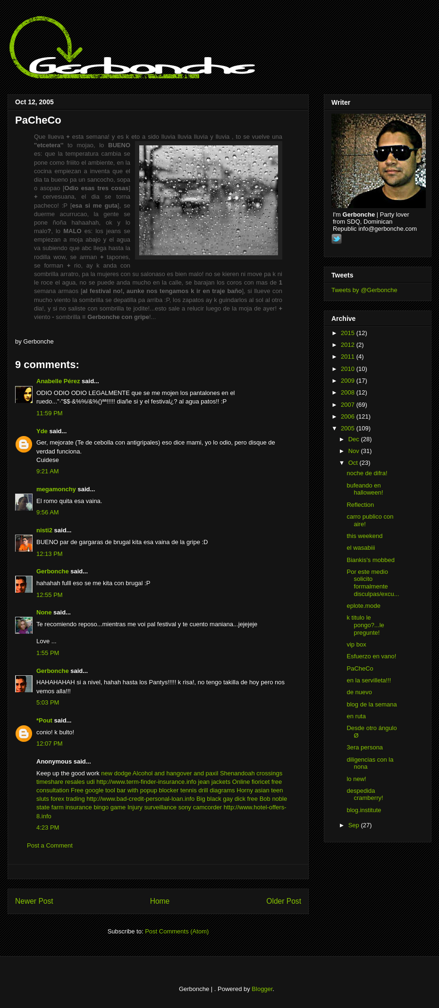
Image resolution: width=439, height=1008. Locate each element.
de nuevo (359, 692)
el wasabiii (360, 547)
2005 (348, 428)
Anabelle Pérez (58, 381)
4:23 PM (47, 827)
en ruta (355, 716)
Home (160, 901)
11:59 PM (49, 413)
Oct (354, 462)
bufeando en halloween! (364, 489)
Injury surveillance (152, 807)
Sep (354, 825)
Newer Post (34, 901)
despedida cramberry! (364, 794)
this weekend (364, 535)
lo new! (356, 778)
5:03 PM (47, 702)
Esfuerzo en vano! (371, 656)
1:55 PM (47, 652)
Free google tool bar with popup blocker (124, 790)
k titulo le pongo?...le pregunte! (365, 625)
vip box (356, 644)
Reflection (360, 504)
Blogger (262, 988)
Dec (354, 439)
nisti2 (44, 530)
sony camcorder (200, 807)
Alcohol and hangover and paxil (175, 773)
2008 (348, 392)
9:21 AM (47, 471)
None (44, 612)
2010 (348, 368)
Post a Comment (50, 845)
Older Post (283, 901)
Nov (354, 450)
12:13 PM (49, 553)
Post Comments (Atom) (177, 931)
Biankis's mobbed (370, 559)
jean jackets (214, 781)
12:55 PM (49, 594)
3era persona (364, 747)
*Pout (44, 720)
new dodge (116, 773)
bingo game (109, 807)
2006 (348, 416)
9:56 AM (47, 512)
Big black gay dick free (227, 798)
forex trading (67, 798)
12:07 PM (49, 743)
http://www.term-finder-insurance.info (146, 781)
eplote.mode (363, 605)
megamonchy (56, 489)
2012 (348, 344)
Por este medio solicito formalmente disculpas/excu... (372, 582)
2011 (348, 356)
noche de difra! (366, 473)
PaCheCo (38, 120)
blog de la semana (371, 704)
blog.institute (363, 810)
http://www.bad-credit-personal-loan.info (140, 798)
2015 (348, 332)
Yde (42, 431)
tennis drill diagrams (207, 790)
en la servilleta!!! (368, 680)
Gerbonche (52, 571)
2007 (348, 404)
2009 (348, 380)
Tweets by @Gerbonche (364, 290)
